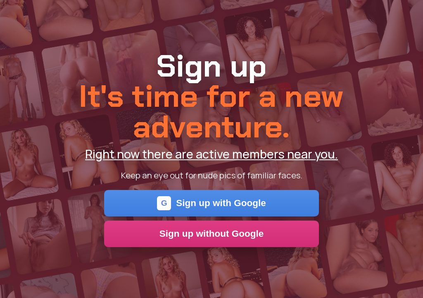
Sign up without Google (211, 233)
